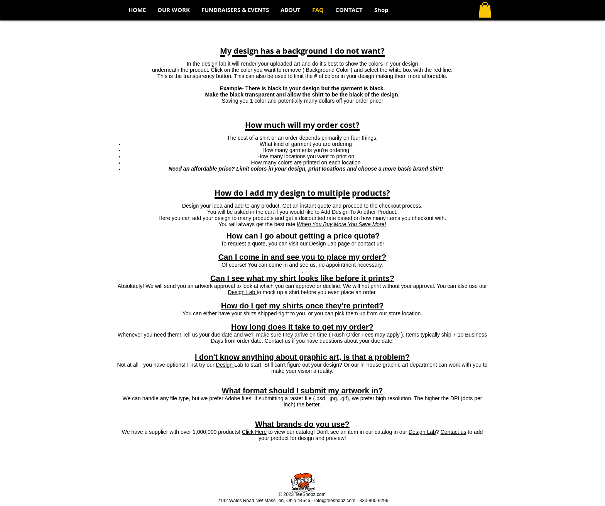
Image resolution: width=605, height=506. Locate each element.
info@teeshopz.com (334, 500)
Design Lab (322, 243)
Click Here (254, 432)
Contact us (453, 432)
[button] (485, 10)
